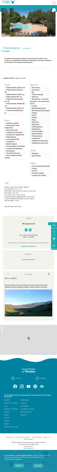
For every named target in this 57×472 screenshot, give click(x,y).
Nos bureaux (9, 437)
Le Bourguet (24, 406)
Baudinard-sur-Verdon (11, 409)
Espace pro (46, 437)
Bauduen (7, 412)
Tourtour (7, 418)
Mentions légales (28, 439)
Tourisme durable (36, 437)
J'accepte (38, 465)
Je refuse (19, 465)
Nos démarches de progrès (22, 437)
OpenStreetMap (42, 354)
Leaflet (32, 354)
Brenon (6, 415)
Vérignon (7, 424)
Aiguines (6, 400)
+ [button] (2, 327)
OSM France (54, 354)
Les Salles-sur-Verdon (27, 409)
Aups (5, 406)
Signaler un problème (28, 246)
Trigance (7, 421)
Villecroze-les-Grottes (11, 427)
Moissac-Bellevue (26, 412)
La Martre (23, 403)
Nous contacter (28, 448)
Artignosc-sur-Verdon (11, 403)
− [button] (2, 329)
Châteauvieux (24, 400)
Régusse (23, 415)
